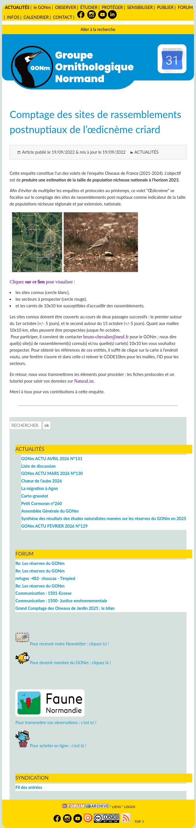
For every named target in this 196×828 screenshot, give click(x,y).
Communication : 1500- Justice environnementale (61, 600)
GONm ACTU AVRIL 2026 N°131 (51, 458)
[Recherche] (26, 425)
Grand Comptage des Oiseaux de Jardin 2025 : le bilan (64, 608)
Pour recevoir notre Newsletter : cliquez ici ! (62, 643)
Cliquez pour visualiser (41, 281)
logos (129, 807)
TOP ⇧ (138, 821)
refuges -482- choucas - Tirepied (45, 578)
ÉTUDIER (89, 7)
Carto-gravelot (34, 495)
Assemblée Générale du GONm (50, 510)
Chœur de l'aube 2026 (41, 480)
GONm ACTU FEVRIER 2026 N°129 (54, 526)
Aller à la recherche (98, 29)
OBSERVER (65, 7)
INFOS (13, 17)
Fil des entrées (28, 787)
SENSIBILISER (140, 7)
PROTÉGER (112, 7)
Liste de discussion (38, 466)
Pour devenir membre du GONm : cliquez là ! (63, 662)
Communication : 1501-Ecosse (43, 593)
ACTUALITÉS (17, 7)
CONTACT (62, 17)
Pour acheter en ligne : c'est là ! (50, 745)
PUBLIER (165, 7)
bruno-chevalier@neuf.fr (105, 336)
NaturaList (84, 381)
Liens (116, 807)
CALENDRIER (35, 17)
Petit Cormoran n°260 (41, 503)
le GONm (42, 7)
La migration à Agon (39, 488)
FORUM (185, 7)
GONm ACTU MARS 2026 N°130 (52, 473)
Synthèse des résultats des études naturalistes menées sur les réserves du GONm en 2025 (103, 518)
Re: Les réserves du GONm (39, 563)
